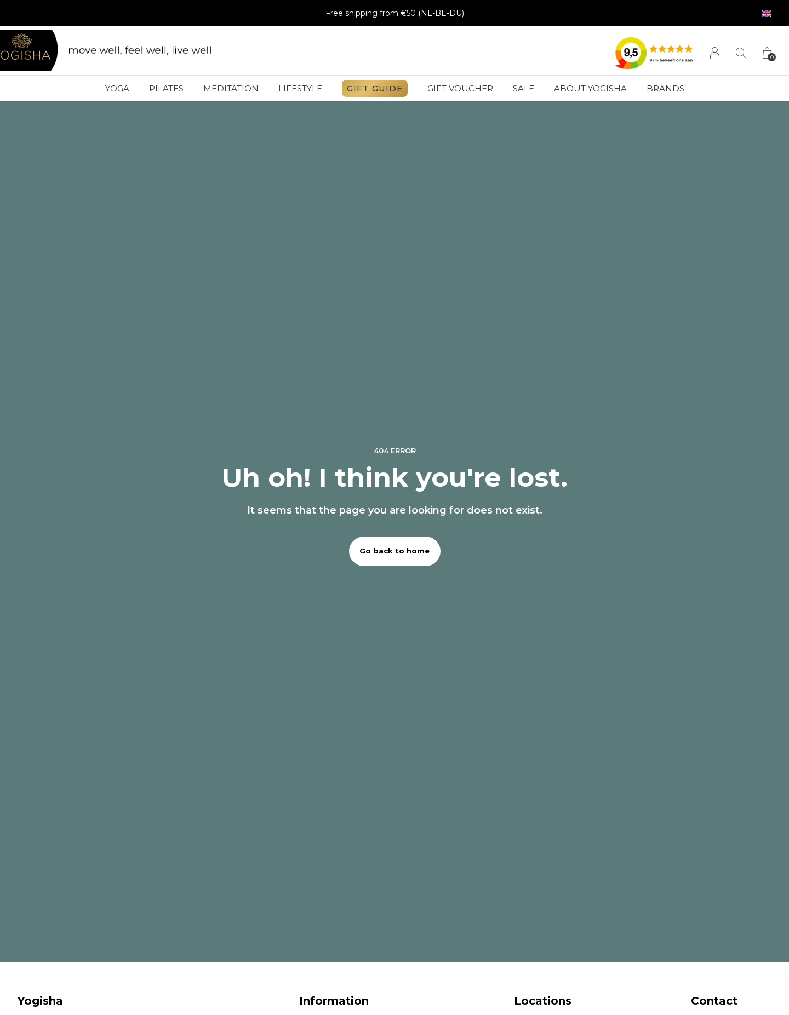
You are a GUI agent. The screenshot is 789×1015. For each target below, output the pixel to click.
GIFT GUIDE (375, 88)
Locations (542, 1000)
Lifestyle (300, 88)
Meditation (231, 88)
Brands (665, 88)
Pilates (166, 88)
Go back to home (394, 550)
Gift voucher (460, 88)
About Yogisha (590, 88)
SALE (523, 88)
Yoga (117, 88)
